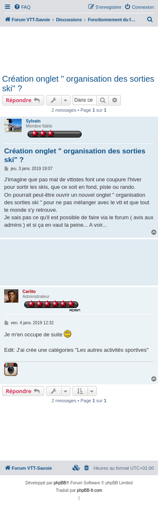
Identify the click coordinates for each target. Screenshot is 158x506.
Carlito (29, 291)
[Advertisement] (79, 49)
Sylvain (33, 121)
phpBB (60, 483)
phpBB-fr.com (90, 490)
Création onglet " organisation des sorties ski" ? (78, 83)
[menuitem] (22, 7)
